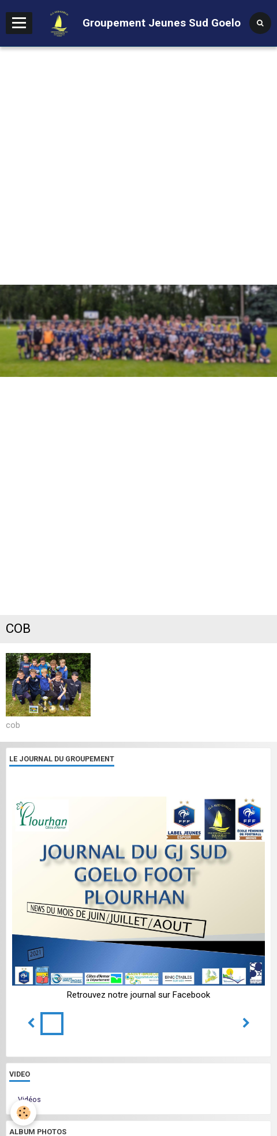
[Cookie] (23, 1113)
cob (13, 724)
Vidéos (29, 1099)
